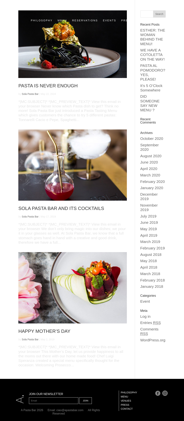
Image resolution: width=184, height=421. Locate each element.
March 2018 (150, 274)
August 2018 (151, 254)
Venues (126, 400)
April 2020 (148, 169)
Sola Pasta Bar (30, 94)
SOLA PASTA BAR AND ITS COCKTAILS (61, 208)
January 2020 (151, 188)
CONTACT (145, 14)
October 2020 (151, 138)
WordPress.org (152, 340)
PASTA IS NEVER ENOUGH (48, 85)
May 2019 (148, 229)
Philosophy (129, 392)
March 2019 (150, 242)
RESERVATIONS (85, 14)
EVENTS (109, 14)
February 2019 (152, 248)
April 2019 (148, 235)
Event (145, 301)
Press (125, 404)
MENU (62, 14)
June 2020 (149, 162)
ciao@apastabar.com (70, 410)
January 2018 (151, 286)
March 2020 (150, 175)
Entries (150, 323)
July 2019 (148, 216)
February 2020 (152, 181)
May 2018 (148, 261)
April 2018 (148, 267)
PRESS (126, 14)
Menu (124, 396)
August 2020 (151, 156)
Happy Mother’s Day (44, 331)
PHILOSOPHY (42, 14)
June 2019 (149, 222)
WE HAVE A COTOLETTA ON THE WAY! (152, 54)
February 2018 (152, 280)
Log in (145, 316)
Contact (127, 408)
